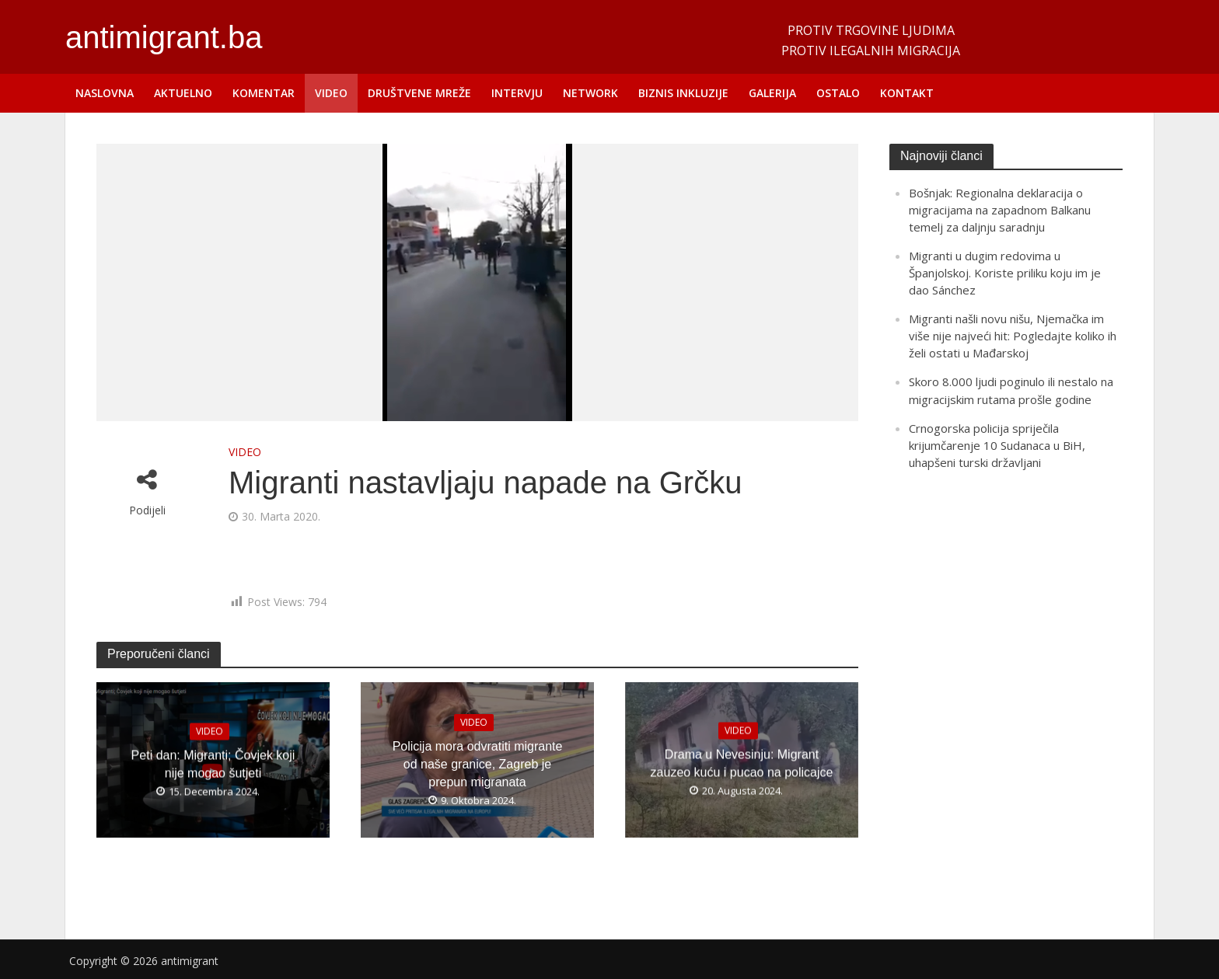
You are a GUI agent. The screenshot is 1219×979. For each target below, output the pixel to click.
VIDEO (331, 92)
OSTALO (838, 92)
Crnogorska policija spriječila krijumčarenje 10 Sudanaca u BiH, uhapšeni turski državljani (997, 445)
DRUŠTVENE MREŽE (419, 92)
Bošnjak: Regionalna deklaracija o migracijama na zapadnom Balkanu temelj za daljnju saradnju (1000, 210)
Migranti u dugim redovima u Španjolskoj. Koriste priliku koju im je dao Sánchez (1005, 273)
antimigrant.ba (163, 37)
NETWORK (590, 92)
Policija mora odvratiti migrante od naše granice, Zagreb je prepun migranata (478, 763)
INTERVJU (517, 92)
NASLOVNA (104, 92)
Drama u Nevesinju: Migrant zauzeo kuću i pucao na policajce (742, 763)
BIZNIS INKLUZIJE (683, 92)
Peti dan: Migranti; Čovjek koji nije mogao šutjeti (213, 763)
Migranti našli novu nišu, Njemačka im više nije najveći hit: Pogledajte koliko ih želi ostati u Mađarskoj (1012, 336)
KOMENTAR (263, 92)
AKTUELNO (183, 92)
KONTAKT (907, 92)
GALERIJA (772, 92)
